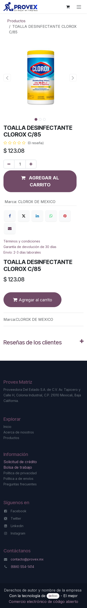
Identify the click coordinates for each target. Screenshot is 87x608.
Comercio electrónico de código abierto (43, 601)
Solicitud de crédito (20, 461)
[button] (7, 77)
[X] (23, 215)
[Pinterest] (65, 215)
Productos (16, 21)
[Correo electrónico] (9, 228)
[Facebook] (9, 215)
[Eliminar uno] (8, 164)
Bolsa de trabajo (17, 467)
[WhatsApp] (51, 215)
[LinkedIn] (37, 215)
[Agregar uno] (31, 164)
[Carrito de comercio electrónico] (67, 6)
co (13, 559)
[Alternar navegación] (79, 7)
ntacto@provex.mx (29, 559)
